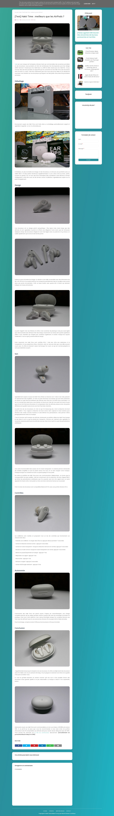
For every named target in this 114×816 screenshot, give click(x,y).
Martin (17, 20)
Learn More (87, 3)
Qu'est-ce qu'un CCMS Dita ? (91, 82)
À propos (51, 811)
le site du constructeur (42, 732)
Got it (93, 3)
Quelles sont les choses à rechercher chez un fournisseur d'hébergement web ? (92, 68)
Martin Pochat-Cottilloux (68, 813)
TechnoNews (51, 813)
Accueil (16, 12)
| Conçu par (58, 813)
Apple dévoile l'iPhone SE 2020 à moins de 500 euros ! (91, 75)
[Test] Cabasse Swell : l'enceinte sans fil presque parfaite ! (92, 59)
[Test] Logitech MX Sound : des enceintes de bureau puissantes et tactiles (88, 35)
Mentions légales (60, 811)
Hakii (20, 12)
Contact (68, 811)
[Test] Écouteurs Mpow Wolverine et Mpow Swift (91, 52)
